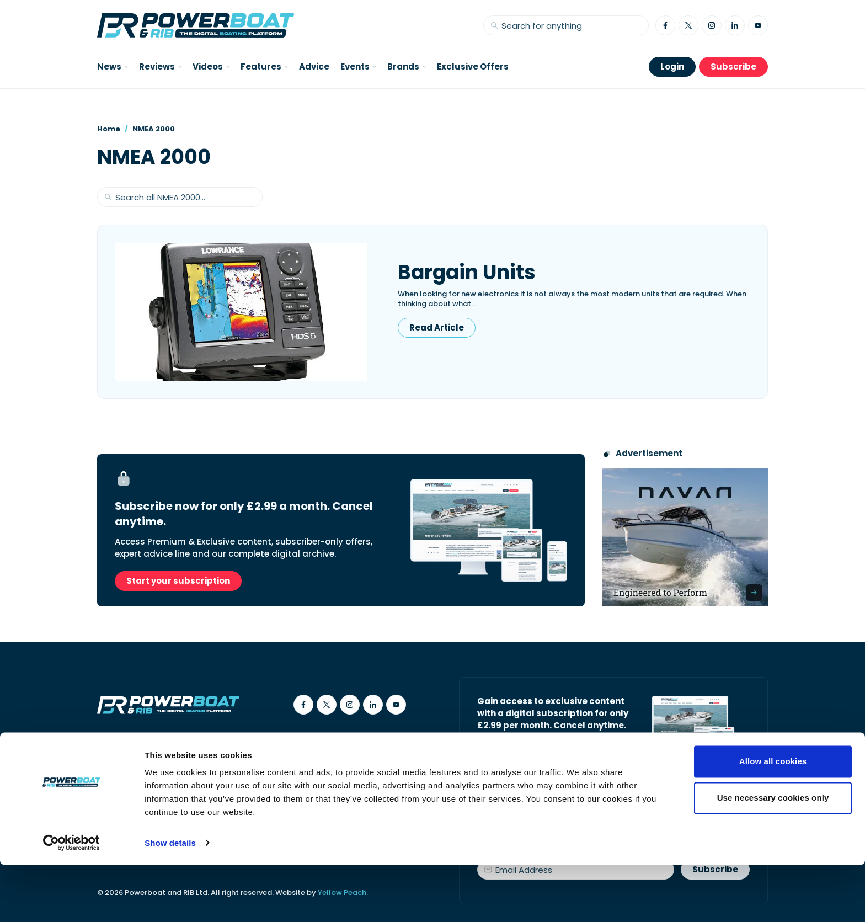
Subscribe (733, 66)
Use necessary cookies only (773, 855)
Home (108, 129)
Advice (314, 66)
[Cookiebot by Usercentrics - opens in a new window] (71, 900)
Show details (170, 900)
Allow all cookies (773, 819)
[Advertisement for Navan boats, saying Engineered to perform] (685, 537)
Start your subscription (178, 581)
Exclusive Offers (473, 66)
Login (672, 66)
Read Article (436, 327)
